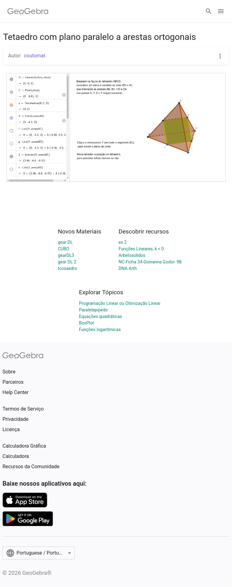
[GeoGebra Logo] (27, 11)
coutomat (35, 56)
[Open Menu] (221, 11)
